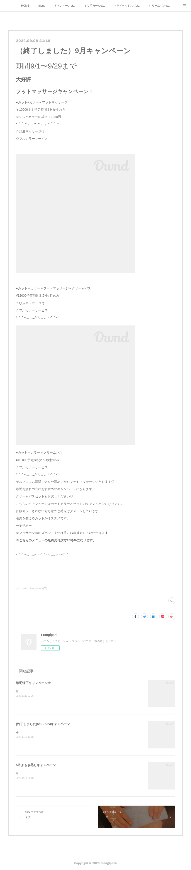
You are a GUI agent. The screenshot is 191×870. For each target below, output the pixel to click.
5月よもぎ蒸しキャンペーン (36, 765)
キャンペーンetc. (64, 5)
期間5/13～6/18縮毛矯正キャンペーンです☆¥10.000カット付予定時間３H (61, 691)
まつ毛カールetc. (94, 5)
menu (41, 5)
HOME (25, 5)
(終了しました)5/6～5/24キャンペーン (43, 724)
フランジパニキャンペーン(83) (31, 588)
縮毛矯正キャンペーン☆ (33, 683)
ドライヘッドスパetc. (127, 5)
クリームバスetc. (159, 5)
